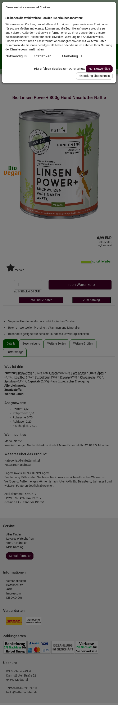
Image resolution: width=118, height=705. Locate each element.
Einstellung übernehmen (94, 75)
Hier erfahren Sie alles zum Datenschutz (59, 68)
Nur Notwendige (99, 68)
